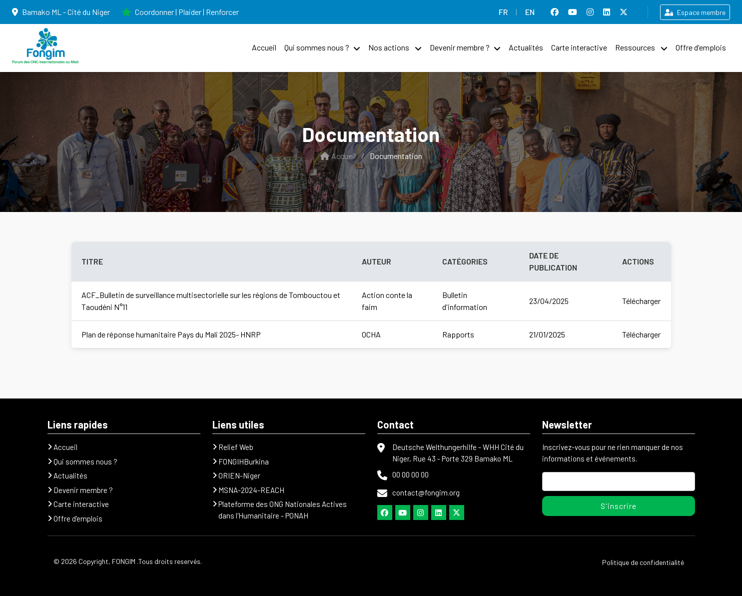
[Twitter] (456, 512)
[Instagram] (420, 512)
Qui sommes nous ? (316, 47)
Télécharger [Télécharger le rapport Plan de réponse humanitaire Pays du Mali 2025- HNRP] (641, 334)
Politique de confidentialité (643, 562)
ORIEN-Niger (239, 475)
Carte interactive (579, 47)
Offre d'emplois (701, 47)
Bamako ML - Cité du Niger (61, 11)
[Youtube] (402, 512)
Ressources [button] (636, 47)
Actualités (526, 47)
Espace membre (695, 12)
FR (503, 11)
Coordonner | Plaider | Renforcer (180, 11)
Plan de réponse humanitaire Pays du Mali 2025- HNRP (171, 334)
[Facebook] (384, 512)
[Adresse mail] (618, 481)
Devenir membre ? (460, 47)
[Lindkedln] (438, 512)
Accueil (264, 47)
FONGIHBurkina (243, 461)
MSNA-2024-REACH (251, 490)
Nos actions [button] (389, 47)
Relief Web (235, 447)
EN (530, 11)
